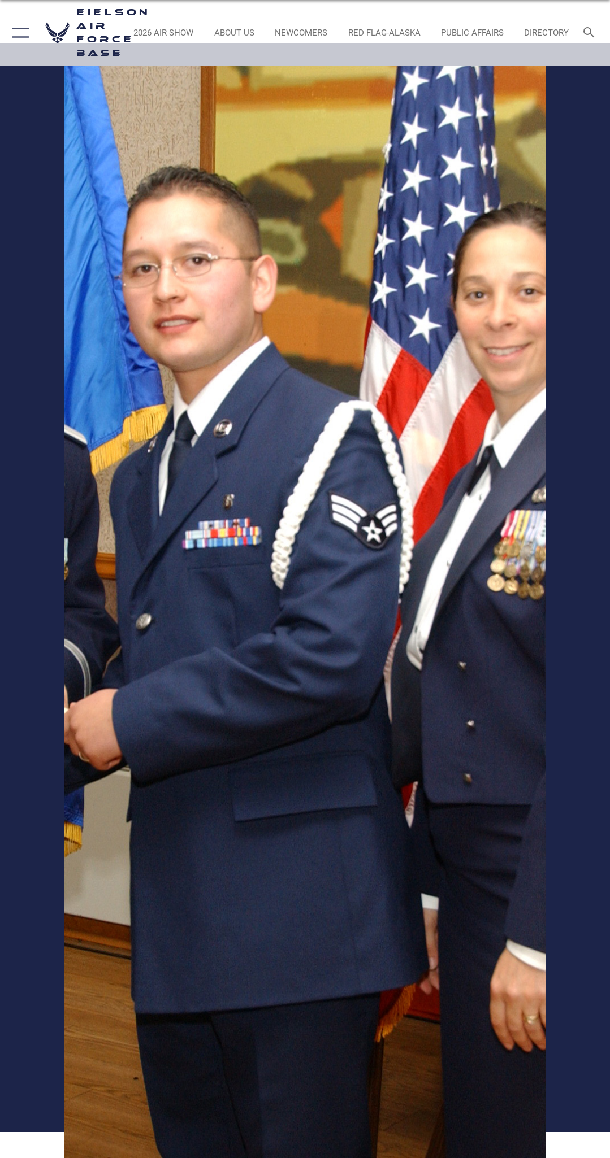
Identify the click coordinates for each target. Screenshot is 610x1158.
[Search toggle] (591, 33)
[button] (18, 33)
